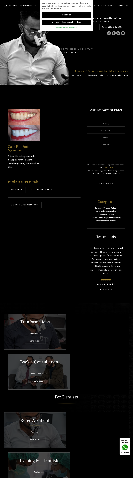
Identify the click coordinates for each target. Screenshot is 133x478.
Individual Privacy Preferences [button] (66, 28)
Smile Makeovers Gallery (95, 75)
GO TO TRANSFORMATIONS (25, 205)
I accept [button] (66, 14)
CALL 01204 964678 (112, 27)
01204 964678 (69, 453)
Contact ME (122, 5)
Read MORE (34, 340)
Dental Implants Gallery (106, 220)
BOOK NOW (17, 189)
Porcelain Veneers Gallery (106, 208)
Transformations (76, 75)
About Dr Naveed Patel (25, 5)
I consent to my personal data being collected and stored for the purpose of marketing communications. (106, 173)
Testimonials (86, 446)
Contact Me (118, 446)
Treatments (49, 446)
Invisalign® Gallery (106, 214)
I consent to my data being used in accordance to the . (106, 166)
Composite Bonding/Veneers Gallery (106, 217)
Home (8, 5)
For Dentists (108, 5)
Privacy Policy (108, 167)
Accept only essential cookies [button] (66, 22)
